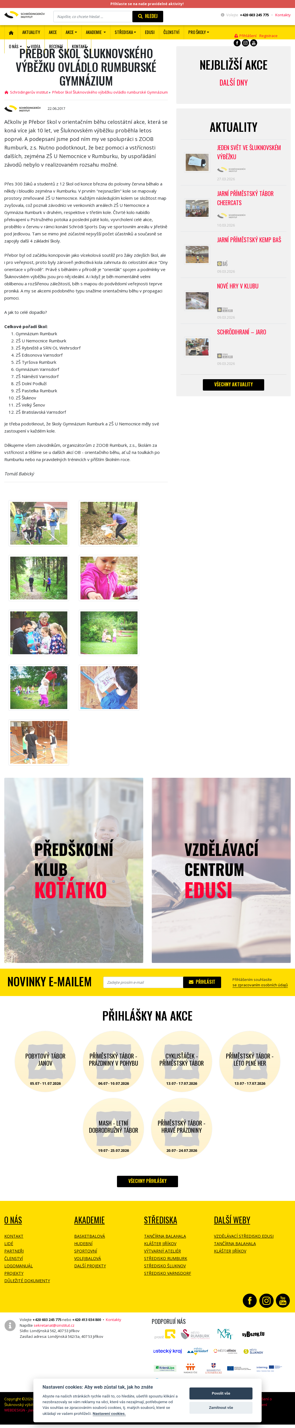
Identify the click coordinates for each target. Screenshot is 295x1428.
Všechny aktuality (233, 384)
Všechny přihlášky (147, 1180)
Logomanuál (18, 1266)
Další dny (233, 82)
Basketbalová (89, 1236)
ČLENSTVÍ (171, 32)
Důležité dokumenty (27, 1280)
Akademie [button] (94, 32)
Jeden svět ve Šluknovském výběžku (249, 152)
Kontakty (283, 14)
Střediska (160, 1220)
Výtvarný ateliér (162, 1251)
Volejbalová (87, 1258)
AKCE (53, 32)
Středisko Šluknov (165, 1266)
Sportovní (85, 1251)
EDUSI (150, 32)
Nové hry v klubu (237, 286)
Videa (35, 46)
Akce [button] (70, 32)
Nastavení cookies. (109, 1413)
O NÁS (13, 1220)
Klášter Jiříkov (160, 1243)
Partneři (14, 1251)
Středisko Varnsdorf (167, 1273)
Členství (13, 1258)
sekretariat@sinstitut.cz (54, 1325)
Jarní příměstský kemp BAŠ (249, 239)
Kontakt (79, 46)
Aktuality (31, 32)
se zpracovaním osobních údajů (260, 984)
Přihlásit (202, 981)
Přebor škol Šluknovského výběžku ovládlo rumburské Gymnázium (110, 92)
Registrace (268, 35)
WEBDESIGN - (27, 1410)
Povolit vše (221, 1393)
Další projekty (90, 1266)
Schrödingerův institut (26, 92)
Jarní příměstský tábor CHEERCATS (245, 198)
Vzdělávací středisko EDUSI (244, 1236)
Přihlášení (245, 35)
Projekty (13, 1273)
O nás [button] (14, 46)
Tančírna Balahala (165, 1236)
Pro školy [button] (197, 32)
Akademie (89, 1220)
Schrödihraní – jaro (241, 332)
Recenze (56, 46)
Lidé (8, 1243)
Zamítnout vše (221, 1407)
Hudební (83, 1243)
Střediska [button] (124, 32)
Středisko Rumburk (165, 1258)
